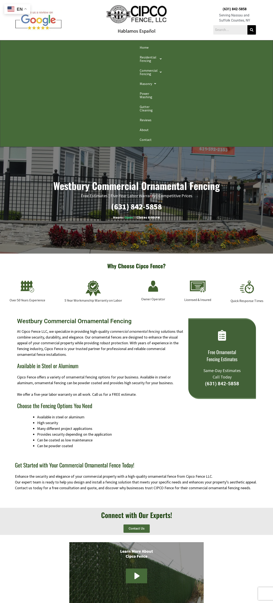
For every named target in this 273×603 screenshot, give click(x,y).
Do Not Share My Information (100, 593)
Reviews (208, 47)
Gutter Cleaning (184, 47)
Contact (242, 47)
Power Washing (154, 47)
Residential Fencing (57, 47)
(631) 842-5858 (235, 9)
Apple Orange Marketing (232, 598)
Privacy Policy (73, 593)
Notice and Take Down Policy (158, 593)
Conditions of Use (129, 593)
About (224, 47)
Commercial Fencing (97, 47)
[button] (57, 47)
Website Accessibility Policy (192, 593)
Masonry (129, 47)
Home (29, 47)
